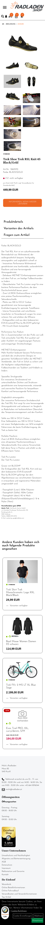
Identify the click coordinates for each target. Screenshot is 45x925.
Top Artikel (6, 897)
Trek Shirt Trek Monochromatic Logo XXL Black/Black (20, 592)
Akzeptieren (37, 920)
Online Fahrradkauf (10, 891)
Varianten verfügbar (18, 606)
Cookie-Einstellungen (23, 916)
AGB (4, 862)
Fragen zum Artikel (17, 235)
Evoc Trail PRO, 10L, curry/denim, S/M (17, 729)
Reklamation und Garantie (13, 871)
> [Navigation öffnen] (5, 6)
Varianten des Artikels (19, 228)
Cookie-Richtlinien (19, 911)
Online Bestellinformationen (13, 888)
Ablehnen (38, 916)
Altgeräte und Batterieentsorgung (16, 859)
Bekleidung (10, 24)
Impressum (6, 868)
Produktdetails (13, 221)
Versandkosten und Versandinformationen (19, 894)
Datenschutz (7, 865)
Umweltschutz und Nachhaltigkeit (16, 855)
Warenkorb (6, 884)
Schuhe (21, 24)
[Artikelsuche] (2, 17)
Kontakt (5, 875)
